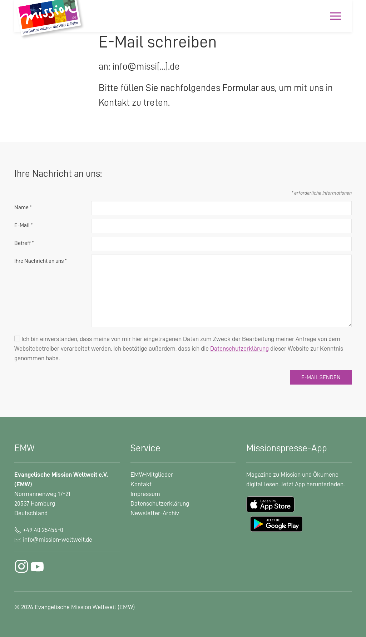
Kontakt (141, 484)
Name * (23, 207)
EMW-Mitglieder (151, 474)
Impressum (145, 494)
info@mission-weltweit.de (57, 539)
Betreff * (24, 243)
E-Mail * (23, 225)
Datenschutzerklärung (159, 503)
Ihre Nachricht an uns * (40, 261)
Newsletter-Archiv (154, 513)
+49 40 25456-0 (38, 530)
